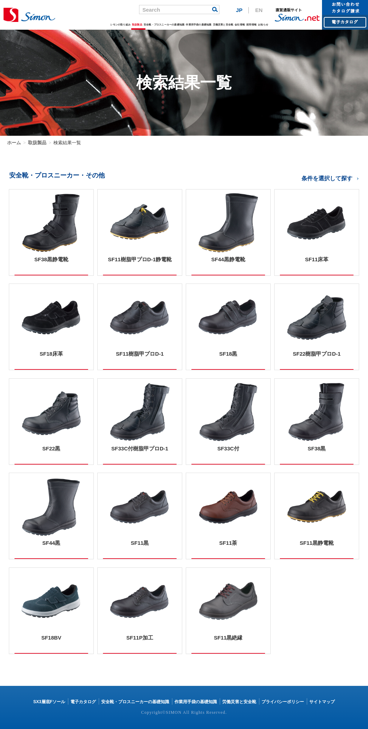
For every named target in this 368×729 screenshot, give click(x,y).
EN (259, 10)
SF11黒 (140, 543)
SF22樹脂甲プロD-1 (316, 354)
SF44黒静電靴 (228, 259)
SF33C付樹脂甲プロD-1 (139, 448)
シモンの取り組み (120, 24)
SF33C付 (228, 448)
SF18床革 (51, 354)
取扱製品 (137, 24)
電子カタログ (83, 701)
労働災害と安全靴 (223, 24)
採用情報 (251, 24)
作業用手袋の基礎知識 (198, 24)
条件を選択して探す (326, 178)
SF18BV (51, 638)
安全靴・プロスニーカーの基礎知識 (164, 24)
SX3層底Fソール (49, 701)
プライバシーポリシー (282, 701)
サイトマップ (322, 701)
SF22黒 (51, 448)
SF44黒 (51, 543)
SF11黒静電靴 (317, 543)
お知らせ (263, 24)
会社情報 (240, 24)
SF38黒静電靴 (51, 259)
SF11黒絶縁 (228, 638)
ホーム (14, 142)
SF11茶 (228, 543)
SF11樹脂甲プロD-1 (139, 354)
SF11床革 (316, 259)
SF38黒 (317, 448)
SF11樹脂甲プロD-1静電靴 (140, 259)
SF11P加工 (139, 638)
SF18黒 (228, 354)
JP (239, 10)
